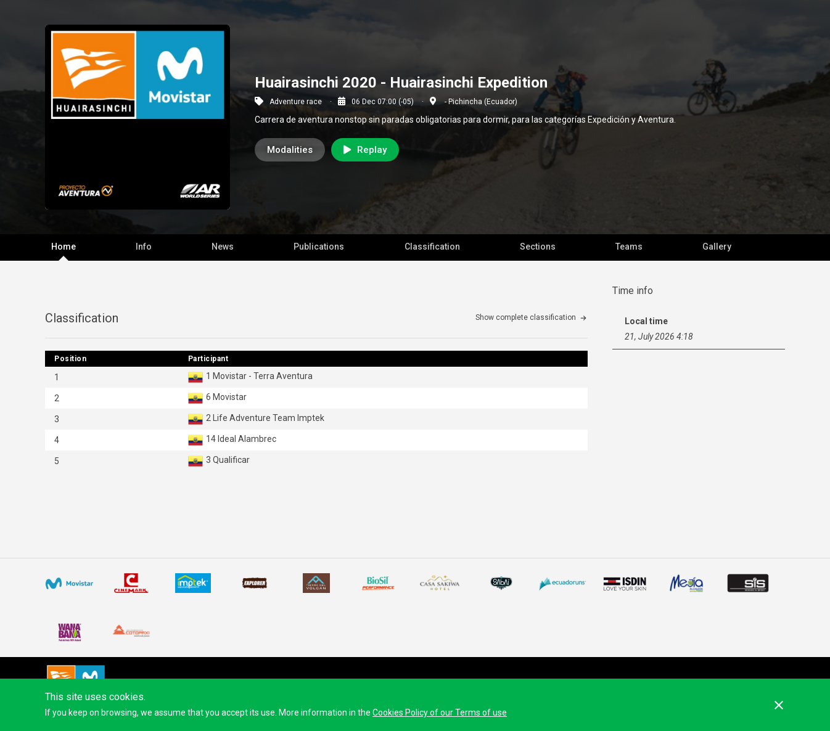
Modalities (290, 149)
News (223, 246)
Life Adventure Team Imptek (268, 418)
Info (144, 246)
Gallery (716, 246)
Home (63, 246)
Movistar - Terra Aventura (263, 376)
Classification (432, 246)
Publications (319, 246)
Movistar (230, 397)
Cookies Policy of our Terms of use (439, 712)
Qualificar (231, 460)
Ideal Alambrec (247, 439)
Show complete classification (525, 317)
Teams (629, 246)
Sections (538, 246)
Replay (365, 149)
